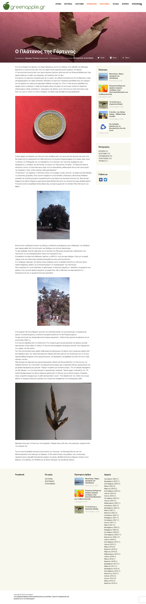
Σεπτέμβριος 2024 (111, 491)
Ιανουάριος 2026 (110, 479)
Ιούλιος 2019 (109, 544)
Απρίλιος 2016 (109, 583)
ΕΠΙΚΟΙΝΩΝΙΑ (50, 484)
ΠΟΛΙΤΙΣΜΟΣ (105, 4)
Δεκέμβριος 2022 (110, 508)
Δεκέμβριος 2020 (110, 527)
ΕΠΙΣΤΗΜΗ (79, 4)
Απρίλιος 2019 (109, 549)
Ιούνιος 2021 (109, 523)
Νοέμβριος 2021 (110, 518)
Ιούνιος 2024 (109, 496)
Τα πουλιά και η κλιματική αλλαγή (115, 103)
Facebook (19, 474)
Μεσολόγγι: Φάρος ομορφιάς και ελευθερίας (116, 76)
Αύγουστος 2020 (110, 537)
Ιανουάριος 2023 (110, 506)
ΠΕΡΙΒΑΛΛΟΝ (92, 4)
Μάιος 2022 (108, 510)
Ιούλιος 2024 (109, 493)
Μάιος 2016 (108, 581)
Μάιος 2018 (108, 559)
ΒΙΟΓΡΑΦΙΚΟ (49, 481)
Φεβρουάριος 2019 (111, 554)
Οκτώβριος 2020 (110, 532)
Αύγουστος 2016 (110, 573)
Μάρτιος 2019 (109, 552)
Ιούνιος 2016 (109, 578)
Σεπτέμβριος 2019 (111, 542)
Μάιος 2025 (108, 486)
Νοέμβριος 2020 (110, 530)
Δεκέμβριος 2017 (110, 564)
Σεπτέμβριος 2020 (111, 535)
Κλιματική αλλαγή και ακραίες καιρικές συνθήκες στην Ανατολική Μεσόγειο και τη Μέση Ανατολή (113, 90)
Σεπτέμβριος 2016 (111, 571)
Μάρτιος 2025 (109, 489)
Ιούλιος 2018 (109, 556)
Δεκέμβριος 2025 (110, 481)
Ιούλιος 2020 (109, 540)
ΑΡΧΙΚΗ (58, 4)
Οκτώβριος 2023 (110, 498)
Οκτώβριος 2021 (110, 520)
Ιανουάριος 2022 (110, 515)
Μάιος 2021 (108, 525)
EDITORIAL (68, 4)
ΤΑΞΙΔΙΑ (116, 4)
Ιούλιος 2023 (109, 501)
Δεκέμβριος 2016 (110, 569)
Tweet (102, 58)
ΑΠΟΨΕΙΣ (125, 4)
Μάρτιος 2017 (109, 566)
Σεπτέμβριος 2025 (111, 484)
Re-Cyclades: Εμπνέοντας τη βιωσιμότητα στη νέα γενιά (117, 127)
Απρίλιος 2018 (109, 561)
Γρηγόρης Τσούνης (32, 58)
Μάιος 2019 (108, 547)
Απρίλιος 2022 (109, 513)
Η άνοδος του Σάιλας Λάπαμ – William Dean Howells (117, 114)
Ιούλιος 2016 (109, 576)
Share (115, 58)
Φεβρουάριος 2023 (111, 503)
